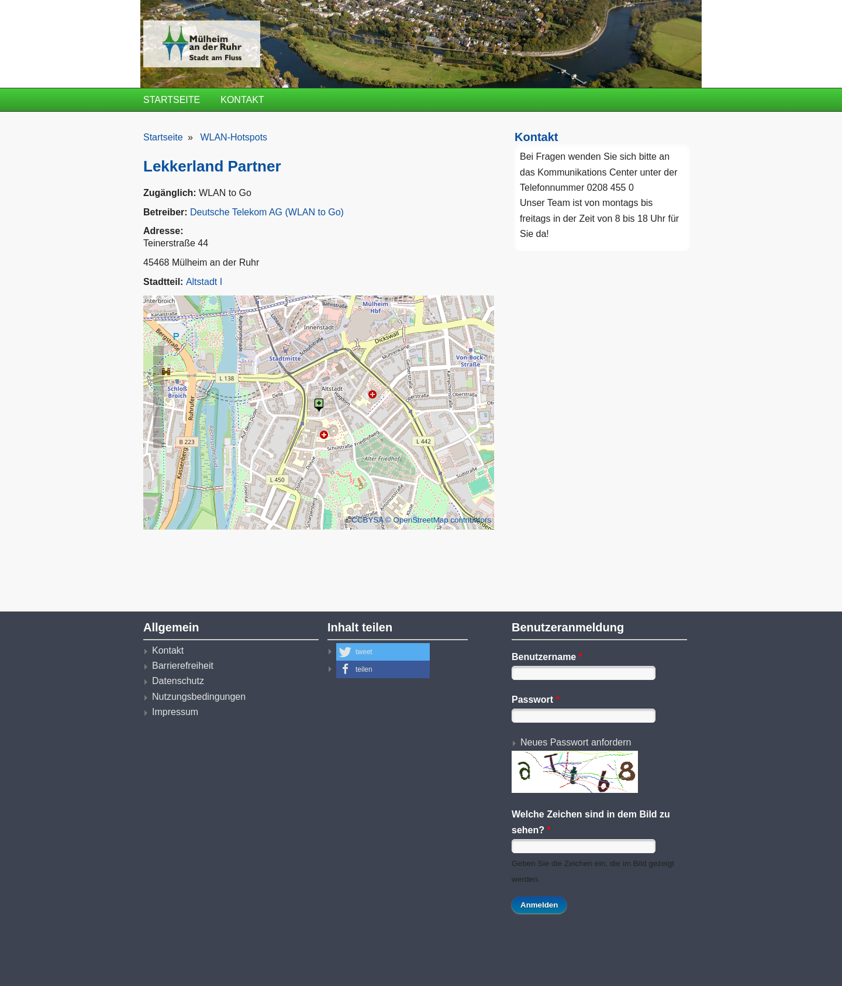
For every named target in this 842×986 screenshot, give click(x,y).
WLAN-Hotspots (233, 137)
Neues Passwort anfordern (575, 742)
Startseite (171, 100)
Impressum (175, 712)
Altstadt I (204, 282)
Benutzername (547, 657)
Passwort (536, 700)
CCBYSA (367, 520)
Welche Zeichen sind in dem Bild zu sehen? (591, 821)
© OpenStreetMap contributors (438, 520)
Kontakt (242, 100)
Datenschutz (178, 681)
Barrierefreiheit (182, 666)
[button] (383, 652)
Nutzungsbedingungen (199, 697)
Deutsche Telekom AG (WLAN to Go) (267, 212)
